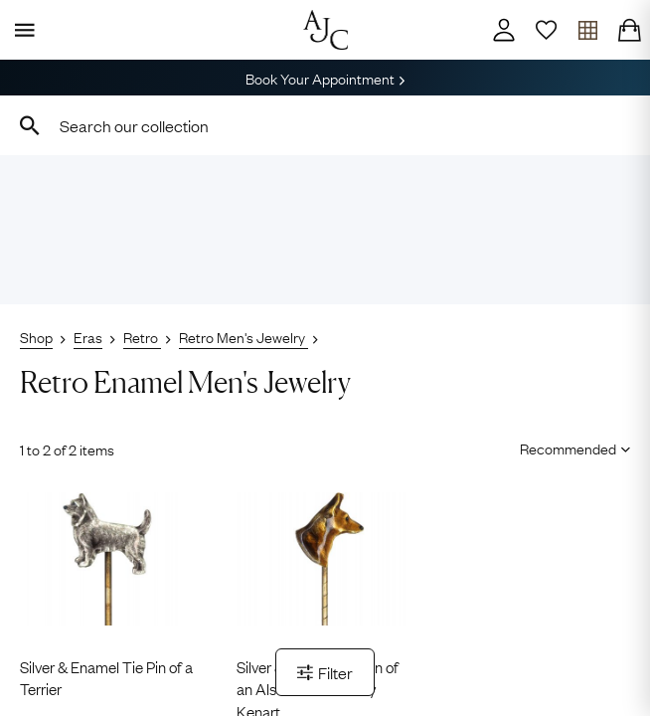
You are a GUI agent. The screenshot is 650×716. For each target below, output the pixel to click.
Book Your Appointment (325, 78)
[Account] (504, 30)
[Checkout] (629, 30)
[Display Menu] (21, 30)
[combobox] (325, 125)
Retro (142, 336)
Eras (88, 336)
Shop (36, 336)
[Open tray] (587, 30)
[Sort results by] (568, 447)
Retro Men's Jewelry (243, 336)
